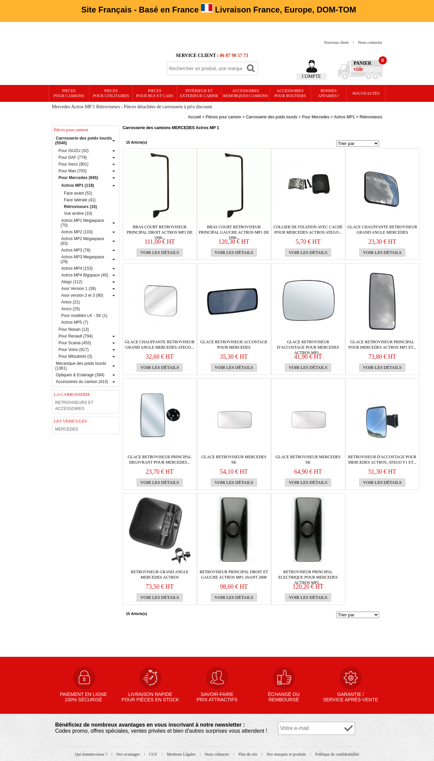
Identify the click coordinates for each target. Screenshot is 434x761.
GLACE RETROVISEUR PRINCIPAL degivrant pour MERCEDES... (160, 460)
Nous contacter (370, 42)
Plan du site (248, 754)
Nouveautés (366, 93)
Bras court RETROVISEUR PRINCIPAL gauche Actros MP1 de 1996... (234, 230)
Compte (311, 76)
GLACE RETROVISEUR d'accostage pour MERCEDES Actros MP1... (308, 345)
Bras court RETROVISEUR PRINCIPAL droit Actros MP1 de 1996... (160, 230)
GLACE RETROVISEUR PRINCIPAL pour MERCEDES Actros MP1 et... (382, 345)
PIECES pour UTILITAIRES (111, 93)
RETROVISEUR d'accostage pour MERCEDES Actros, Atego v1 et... (382, 460)
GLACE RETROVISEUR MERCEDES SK (233, 460)
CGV (153, 754)
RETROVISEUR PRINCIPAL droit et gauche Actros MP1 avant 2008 (234, 574)
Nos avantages (128, 754)
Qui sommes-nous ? (91, 754)
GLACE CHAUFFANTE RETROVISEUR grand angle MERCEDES (382, 230)
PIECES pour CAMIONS (69, 93)
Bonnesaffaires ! (328, 93)
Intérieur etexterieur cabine (199, 93)
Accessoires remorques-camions (245, 93)
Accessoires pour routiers (290, 93)
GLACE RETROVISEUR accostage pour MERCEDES (233, 345)
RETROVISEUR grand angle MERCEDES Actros (160, 574)
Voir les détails (159, 252)
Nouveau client (337, 42)
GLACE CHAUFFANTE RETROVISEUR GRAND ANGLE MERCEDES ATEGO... (160, 345)
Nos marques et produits (286, 754)
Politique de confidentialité (337, 754)
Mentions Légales (182, 754)
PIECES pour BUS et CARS (154, 93)
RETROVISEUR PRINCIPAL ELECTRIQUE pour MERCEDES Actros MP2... (308, 574)
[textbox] (206, 68)
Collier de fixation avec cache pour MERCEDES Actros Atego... (308, 230)
